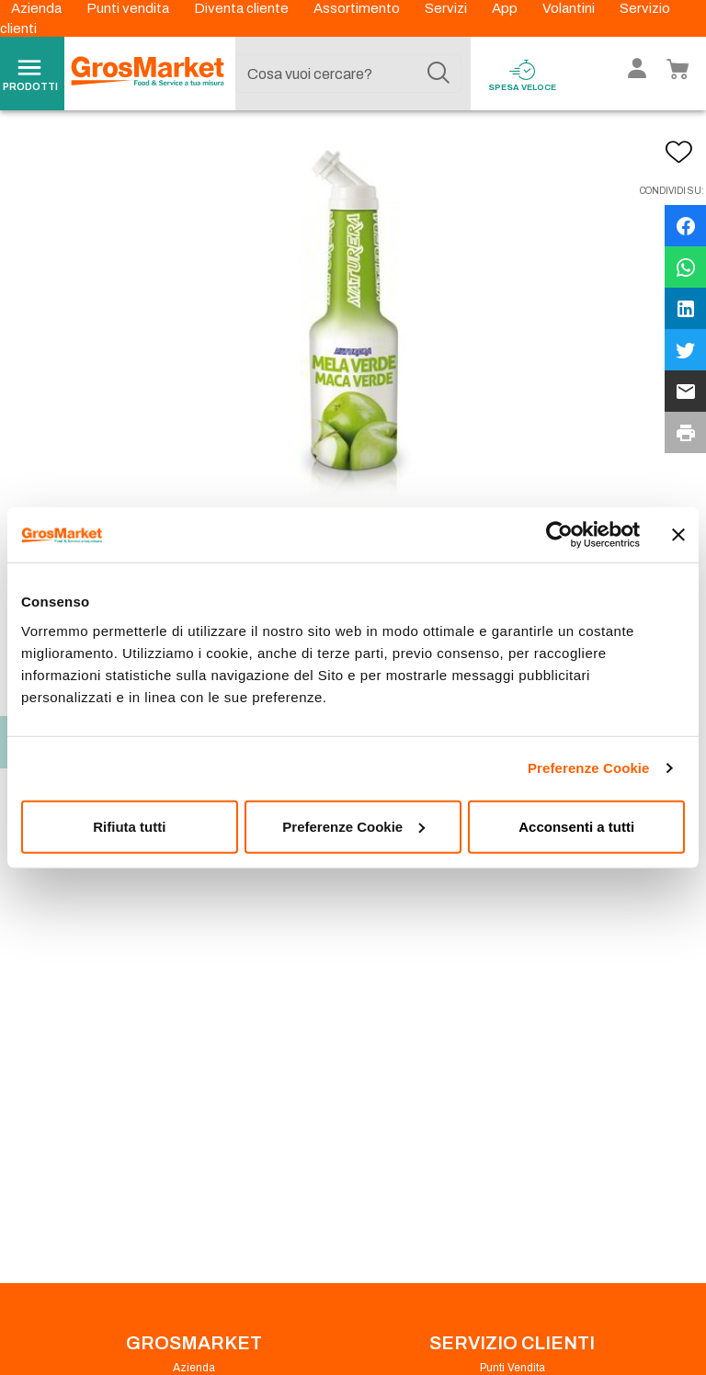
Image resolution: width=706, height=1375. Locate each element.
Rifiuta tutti (129, 826)
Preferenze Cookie (589, 768)
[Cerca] (438, 73)
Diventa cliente (242, 8)
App (506, 8)
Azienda (37, 8)
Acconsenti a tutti (576, 826)
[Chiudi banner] (678, 534)
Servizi (447, 8)
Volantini (570, 8)
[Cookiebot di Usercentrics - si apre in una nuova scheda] (559, 535)
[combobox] (348, 73)
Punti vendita (129, 8)
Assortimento (358, 8)
